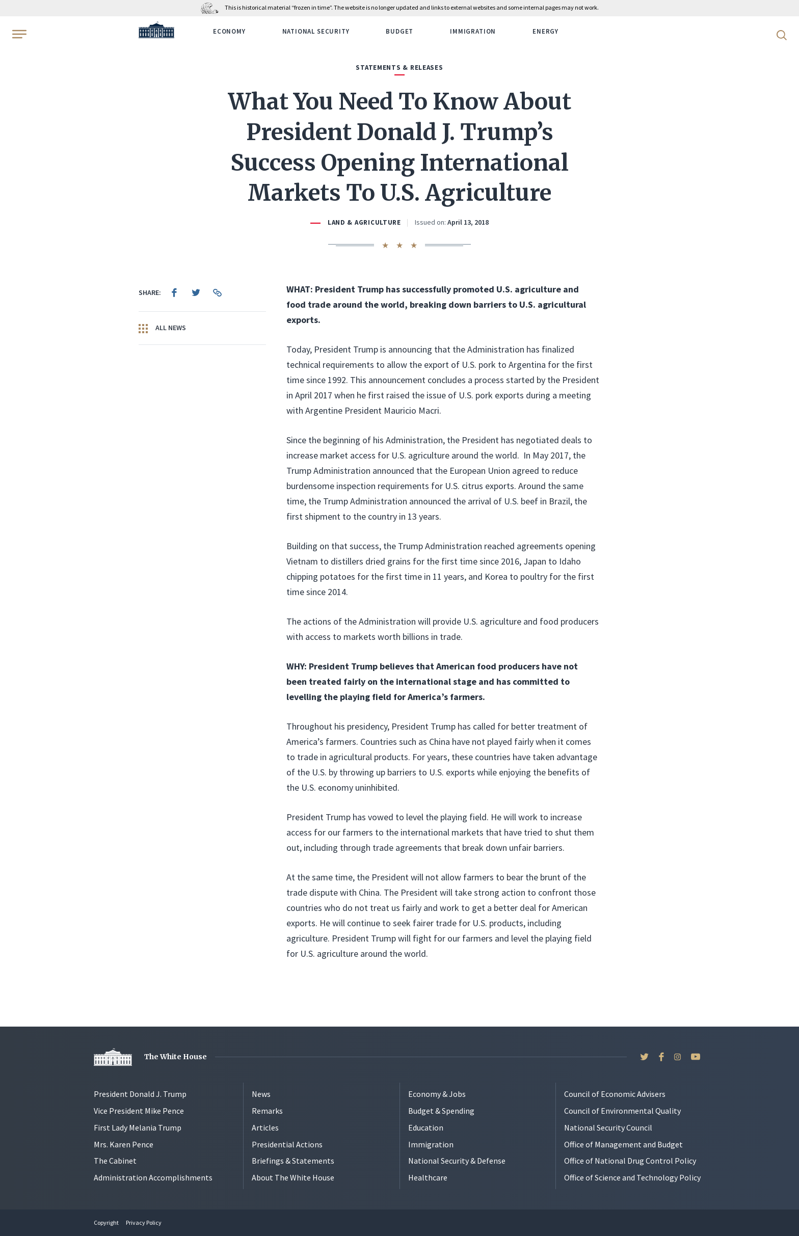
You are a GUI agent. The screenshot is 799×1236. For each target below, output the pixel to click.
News (261, 1094)
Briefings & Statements (293, 1161)
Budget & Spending (441, 1111)
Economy (229, 31)
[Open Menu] (18, 34)
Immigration (473, 31)
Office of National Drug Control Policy (630, 1161)
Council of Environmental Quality (622, 1111)
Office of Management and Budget (623, 1144)
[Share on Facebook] (174, 292)
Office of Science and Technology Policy (632, 1177)
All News (162, 328)
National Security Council (608, 1127)
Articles (265, 1127)
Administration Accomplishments (153, 1177)
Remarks (267, 1111)
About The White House (293, 1177)
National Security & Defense (456, 1161)
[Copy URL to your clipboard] (217, 292)
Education (425, 1127)
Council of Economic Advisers (614, 1094)
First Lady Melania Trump (137, 1127)
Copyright (106, 1222)
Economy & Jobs (437, 1094)
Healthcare (427, 1177)
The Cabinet (115, 1161)
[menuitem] (174, 292)
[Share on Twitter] (196, 292)
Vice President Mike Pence (139, 1111)
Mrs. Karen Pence (123, 1144)
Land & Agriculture (364, 222)
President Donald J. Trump (140, 1094)
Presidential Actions (287, 1144)
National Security (316, 31)
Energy (545, 31)
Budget (399, 31)
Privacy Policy (144, 1222)
